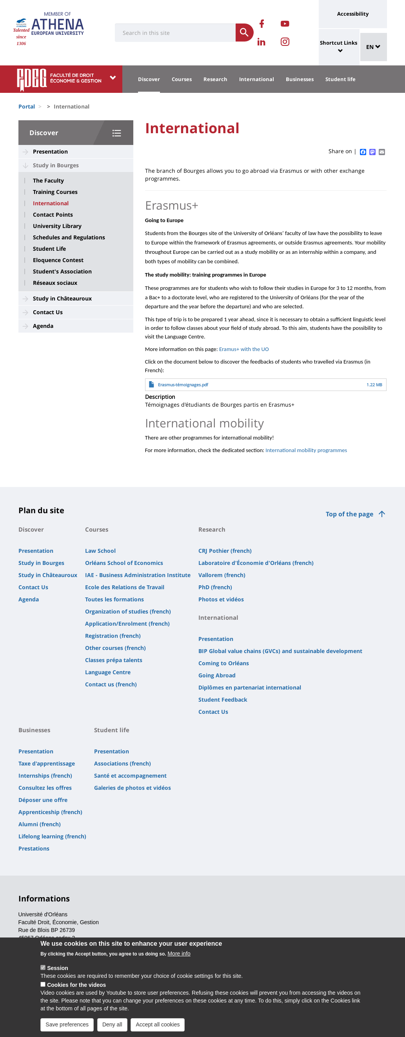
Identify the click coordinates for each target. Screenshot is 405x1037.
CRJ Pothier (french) (225, 550)
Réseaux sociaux (55, 283)
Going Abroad (217, 675)
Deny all (112, 1029)
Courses (182, 79)
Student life (340, 79)
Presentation (50, 151)
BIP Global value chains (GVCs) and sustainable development (280, 651)
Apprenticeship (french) (50, 812)
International (256, 79)
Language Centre (108, 672)
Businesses (300, 79)
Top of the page (349, 514)
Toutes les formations (114, 599)
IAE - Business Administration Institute (138, 575)
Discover (149, 79)
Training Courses (55, 192)
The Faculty (48, 180)
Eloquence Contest (58, 260)
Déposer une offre (42, 800)
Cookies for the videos (76, 990)
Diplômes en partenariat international (249, 687)
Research (215, 79)
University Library (57, 226)
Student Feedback (222, 699)
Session (57, 973)
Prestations (33, 848)
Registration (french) (113, 635)
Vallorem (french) (221, 575)
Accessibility (353, 13)
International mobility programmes (306, 450)
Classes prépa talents (113, 660)
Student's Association (62, 271)
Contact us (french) (111, 684)
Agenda (43, 325)
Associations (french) (122, 763)
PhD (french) (215, 587)
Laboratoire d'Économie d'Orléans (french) (256, 562)
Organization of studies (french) (128, 611)
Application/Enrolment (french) (127, 623)
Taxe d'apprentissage (46, 763)
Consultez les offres (45, 787)
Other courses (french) (115, 648)
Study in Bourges (56, 165)
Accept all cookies (158, 1029)
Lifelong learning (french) (52, 836)
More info (178, 959)
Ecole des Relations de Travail (124, 587)
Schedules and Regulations (69, 237)
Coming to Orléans (223, 663)
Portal (26, 106)
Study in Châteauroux (62, 298)
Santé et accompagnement (130, 775)
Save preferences (67, 1029)
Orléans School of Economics (124, 562)
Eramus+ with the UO (244, 349)
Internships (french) (45, 775)
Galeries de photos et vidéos (132, 787)
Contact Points (53, 214)
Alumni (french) (39, 824)
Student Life (49, 249)
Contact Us (48, 312)
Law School (100, 550)
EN (373, 47)
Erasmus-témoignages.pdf (183, 384)
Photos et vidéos (221, 599)
